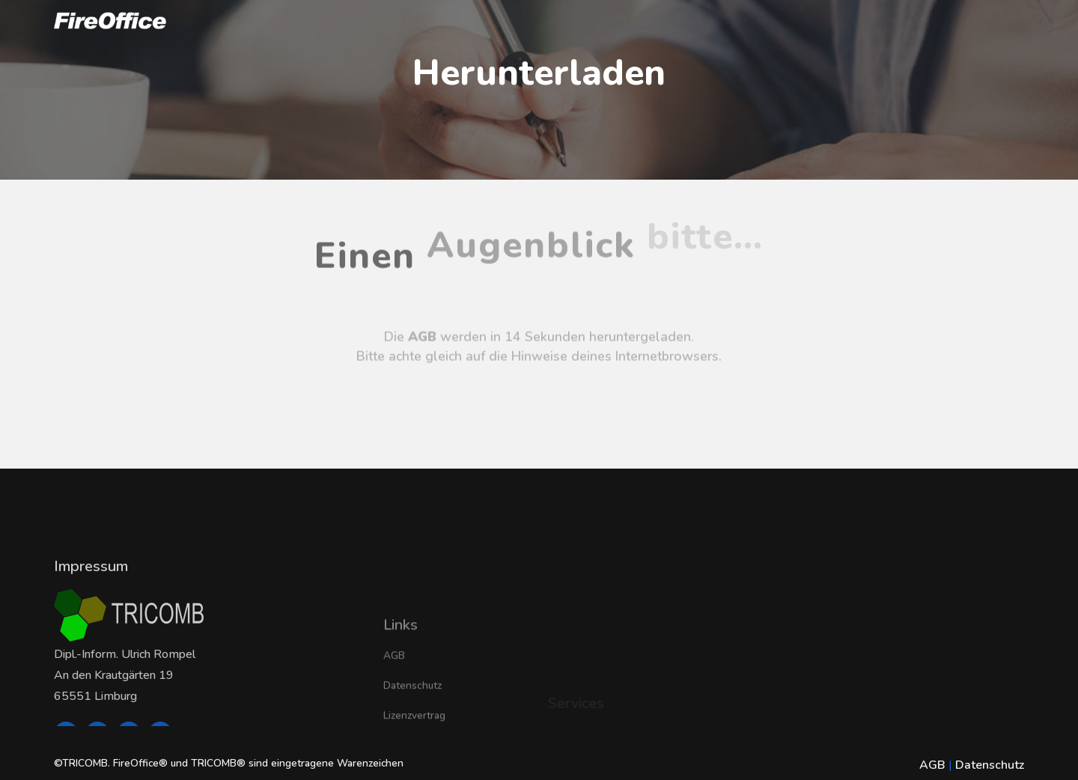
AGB (394, 690)
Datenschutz (412, 720)
